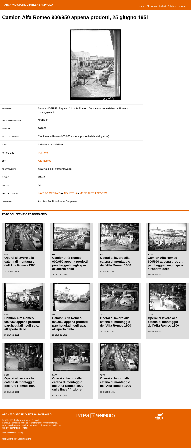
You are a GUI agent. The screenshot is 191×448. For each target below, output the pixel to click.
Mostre (182, 6)
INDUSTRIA (70, 193)
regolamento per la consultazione (16, 439)
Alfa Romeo (44, 160)
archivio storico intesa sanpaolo (29, 5)
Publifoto (43, 152)
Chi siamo (152, 6)
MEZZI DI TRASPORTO (93, 193)
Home (142, 5)
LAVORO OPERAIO (49, 193)
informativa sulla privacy (12, 433)
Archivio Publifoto (167, 6)
